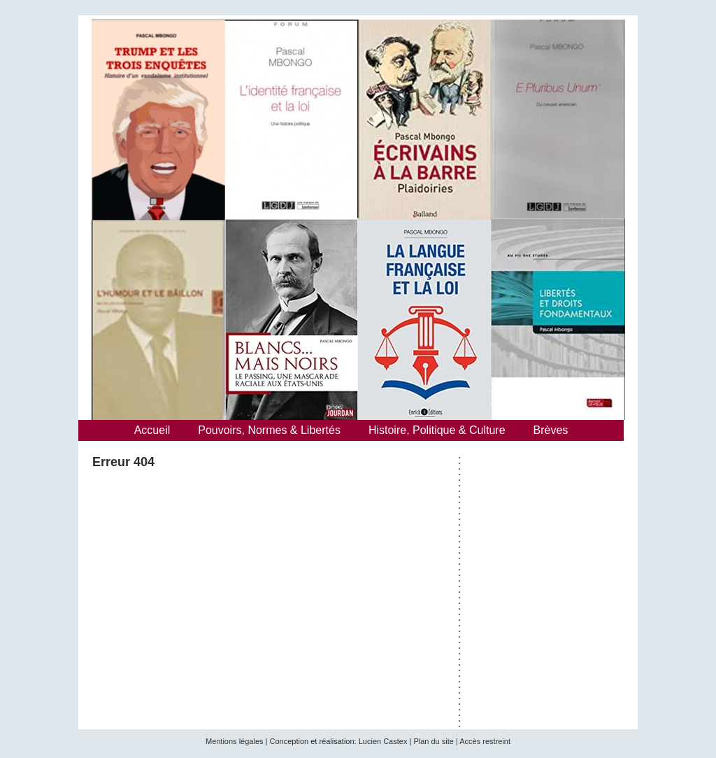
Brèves (551, 430)
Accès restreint (484, 741)
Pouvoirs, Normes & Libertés (269, 430)
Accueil (152, 430)
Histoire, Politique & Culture (437, 430)
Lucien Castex (383, 741)
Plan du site (433, 741)
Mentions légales (235, 741)
